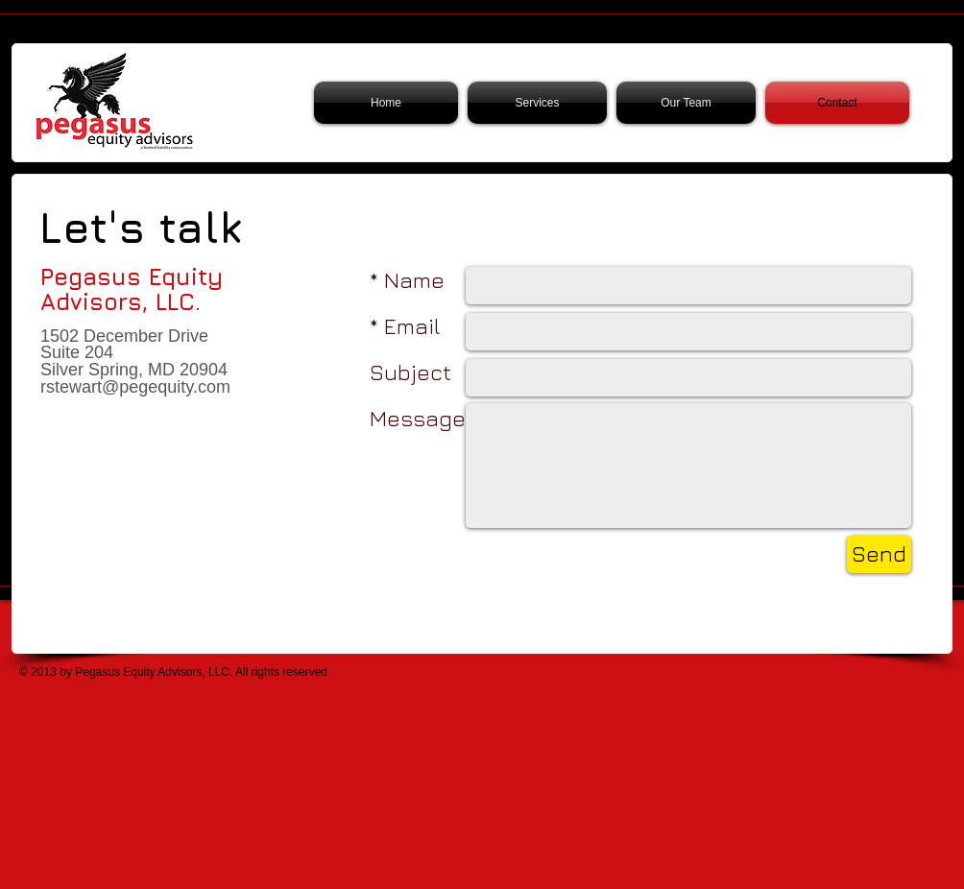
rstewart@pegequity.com (135, 386)
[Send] (879, 554)
